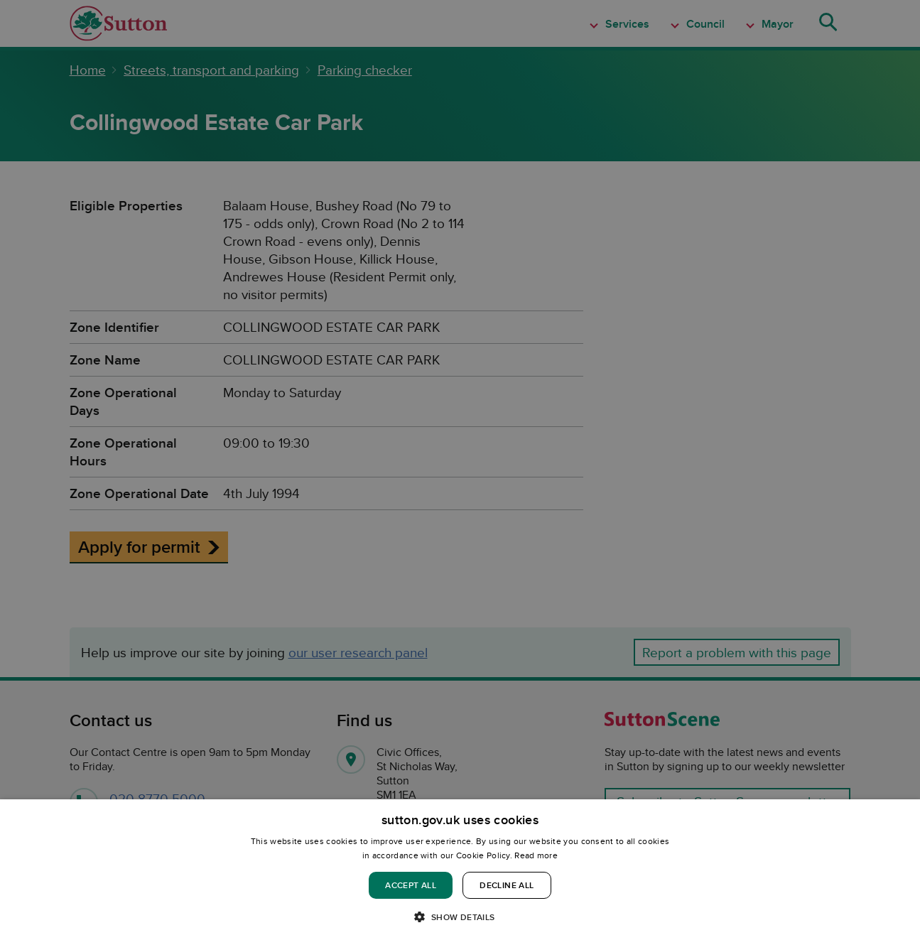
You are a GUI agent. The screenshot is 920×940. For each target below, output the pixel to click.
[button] (459, 916)
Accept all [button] (410, 885)
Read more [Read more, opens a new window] (536, 855)
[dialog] (460, 869)
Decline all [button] (507, 885)
